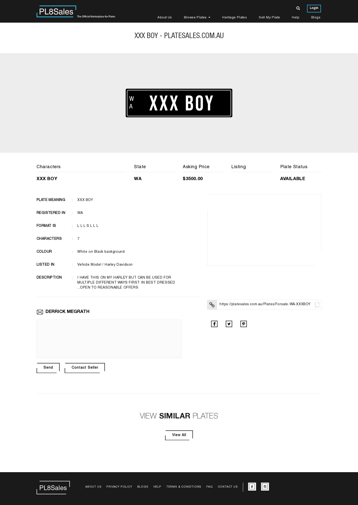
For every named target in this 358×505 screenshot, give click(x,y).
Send (48, 368)
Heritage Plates (234, 17)
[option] (264, 230)
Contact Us (228, 487)
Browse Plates (197, 17)
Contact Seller (85, 368)
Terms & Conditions (183, 487)
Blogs (315, 17)
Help (295, 17)
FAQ (209, 487)
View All (179, 435)
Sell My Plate (269, 17)
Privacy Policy (119, 487)
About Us (164, 17)
